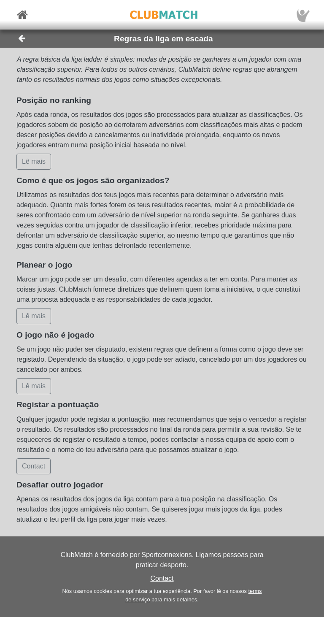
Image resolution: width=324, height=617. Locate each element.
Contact (161, 578)
